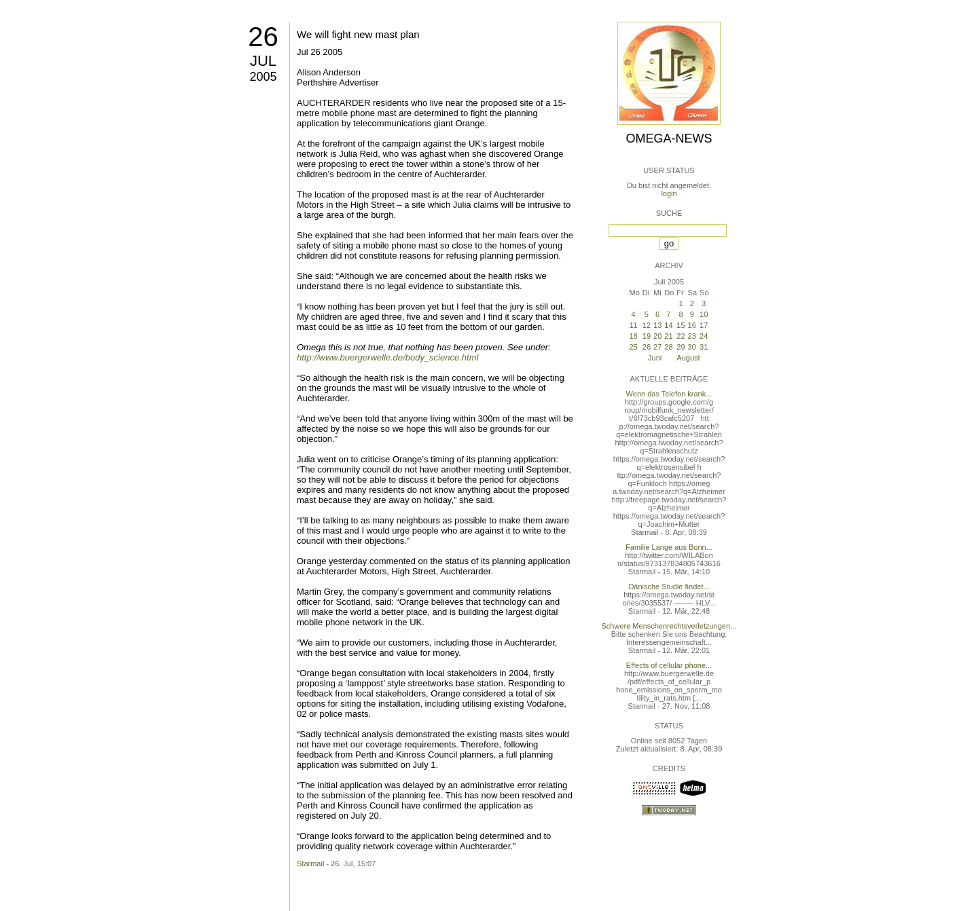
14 (668, 325)
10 (704, 314)
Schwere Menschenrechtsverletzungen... (669, 626)
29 (680, 347)
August (688, 358)
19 (646, 336)
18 (633, 336)
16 (692, 325)
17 (704, 325)
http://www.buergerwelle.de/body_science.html (387, 357)
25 (633, 347)
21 (668, 336)
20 (657, 336)
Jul (263, 60)
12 (646, 325)
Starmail (310, 863)
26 (263, 37)
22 (680, 336)
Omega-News (669, 138)
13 (657, 325)
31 (704, 347)
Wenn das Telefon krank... (669, 394)
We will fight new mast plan (358, 34)
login (668, 193)
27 (657, 347)
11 (633, 325)
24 (704, 336)
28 (668, 347)
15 (680, 325)
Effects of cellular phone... (669, 665)
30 (692, 347)
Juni (655, 358)
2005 (262, 76)
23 (692, 336)
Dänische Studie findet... (668, 586)
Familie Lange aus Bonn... (669, 547)
